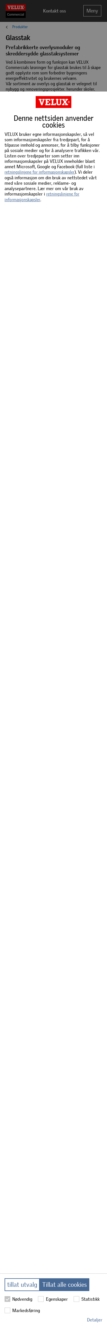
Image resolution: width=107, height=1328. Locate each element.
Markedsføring (22, 1310)
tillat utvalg (22, 1284)
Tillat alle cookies (64, 1284)
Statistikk (87, 1299)
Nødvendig (18, 1299)
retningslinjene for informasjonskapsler (39, 172)
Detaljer (94, 1320)
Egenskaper (53, 1299)
